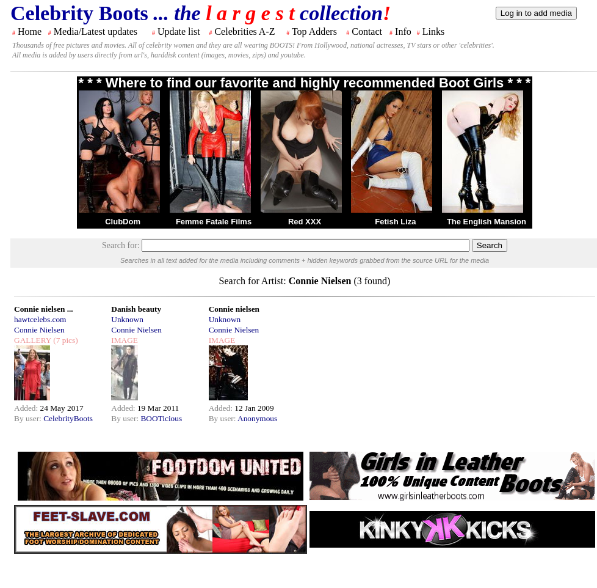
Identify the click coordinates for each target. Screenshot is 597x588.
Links (433, 31)
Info (403, 31)
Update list (178, 31)
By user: (28, 418)
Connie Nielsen (39, 329)
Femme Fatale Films (213, 221)
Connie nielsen (234, 309)
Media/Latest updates (95, 31)
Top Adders (314, 31)
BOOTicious (161, 418)
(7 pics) (64, 340)
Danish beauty (136, 309)
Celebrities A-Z (244, 31)
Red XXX (304, 221)
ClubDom (122, 221)
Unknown (127, 319)
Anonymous (257, 418)
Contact (367, 31)
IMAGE (124, 340)
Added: (27, 408)
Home (30, 31)
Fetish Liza (395, 221)
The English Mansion (486, 221)
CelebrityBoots (68, 418)
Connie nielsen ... (43, 309)
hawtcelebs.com (40, 319)
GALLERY (32, 340)
